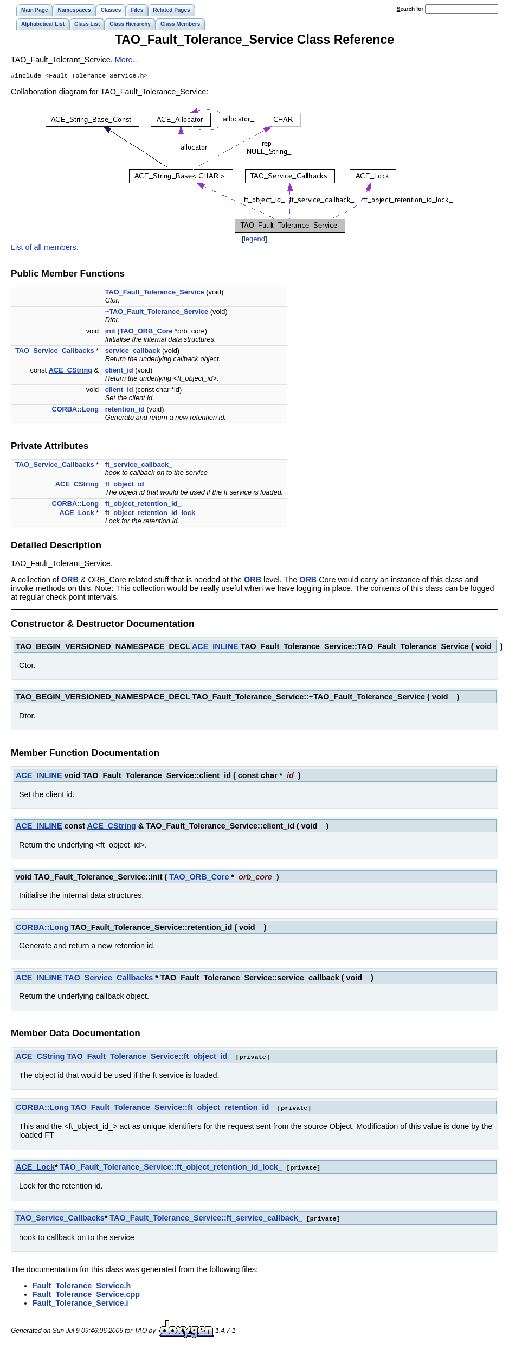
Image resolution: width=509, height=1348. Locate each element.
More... (127, 59)
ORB (70, 580)
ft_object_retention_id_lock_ (152, 514)
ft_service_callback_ (139, 465)
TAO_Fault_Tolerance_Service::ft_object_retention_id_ (172, 1107)
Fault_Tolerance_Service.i (80, 1302)
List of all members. (45, 248)
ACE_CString (70, 371)
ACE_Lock (77, 514)
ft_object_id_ (126, 485)
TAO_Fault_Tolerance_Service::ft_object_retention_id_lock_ (171, 1167)
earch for (410, 9)
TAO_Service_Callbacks (54, 352)
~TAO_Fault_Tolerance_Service (157, 313)
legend (254, 240)
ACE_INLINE (215, 647)
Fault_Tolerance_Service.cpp (86, 1293)
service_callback (132, 352)
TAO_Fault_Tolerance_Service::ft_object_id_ (149, 1057)
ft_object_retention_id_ (143, 504)
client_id (119, 371)
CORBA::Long (75, 410)
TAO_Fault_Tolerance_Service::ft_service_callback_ (205, 1217)
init (110, 332)
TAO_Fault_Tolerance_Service (154, 293)
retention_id (125, 410)
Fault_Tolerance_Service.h (82, 1284)
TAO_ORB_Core (146, 332)
